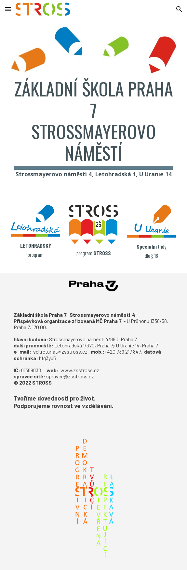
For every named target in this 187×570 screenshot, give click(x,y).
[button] (8, 9)
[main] (93, 131)
